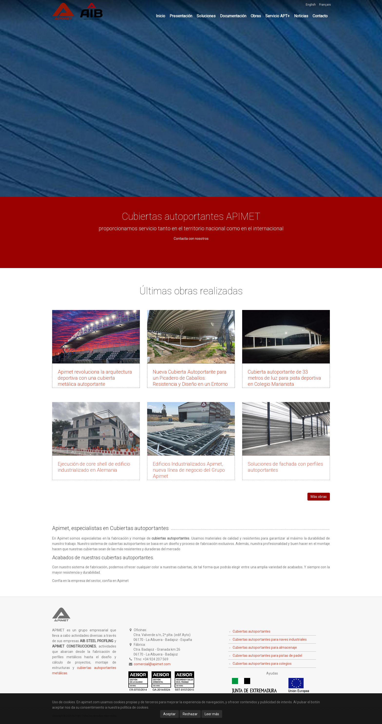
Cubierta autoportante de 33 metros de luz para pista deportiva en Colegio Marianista (284, 378)
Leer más (212, 714)
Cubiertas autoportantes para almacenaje (265, 647)
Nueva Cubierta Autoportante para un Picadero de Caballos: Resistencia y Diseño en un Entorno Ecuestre (190, 381)
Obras (256, 16)
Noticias (301, 16)
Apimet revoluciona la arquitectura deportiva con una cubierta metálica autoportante (95, 378)
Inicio (160, 16)
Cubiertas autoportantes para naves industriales (270, 639)
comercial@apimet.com (152, 664)
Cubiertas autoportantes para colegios (262, 664)
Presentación (181, 16)
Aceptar (169, 714)
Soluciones (206, 16)
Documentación (233, 16)
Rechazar (190, 714)
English (311, 4)
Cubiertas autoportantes (251, 631)
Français (325, 4)
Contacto (320, 16)
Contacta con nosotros (191, 239)
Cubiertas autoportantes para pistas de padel (267, 655)
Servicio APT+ (277, 16)
